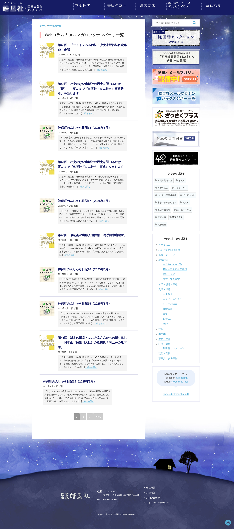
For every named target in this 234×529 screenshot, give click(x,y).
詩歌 (165, 323)
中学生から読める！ (166, 201)
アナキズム (161, 187)
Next (98, 416)
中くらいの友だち (172, 263)
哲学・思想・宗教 (168, 283)
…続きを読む (101, 69)
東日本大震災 (162, 209)
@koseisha (181, 377)
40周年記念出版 (164, 179)
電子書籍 (160, 223)
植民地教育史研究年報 (175, 268)
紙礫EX (167, 318)
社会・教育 (164, 343)
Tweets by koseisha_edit (176, 393)
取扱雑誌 (163, 259)
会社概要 (150, 486)
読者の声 (160, 216)
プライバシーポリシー (157, 502)
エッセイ (168, 292)
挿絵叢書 (168, 308)
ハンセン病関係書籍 (166, 194)
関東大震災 (176, 216)
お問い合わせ (153, 496)
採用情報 (150, 491)
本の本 (162, 333)
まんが (180, 179)
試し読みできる (182, 209)
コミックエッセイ (172, 298)
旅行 (160, 328)
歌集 (165, 313)
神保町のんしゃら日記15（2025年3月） (84, 302)
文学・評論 (164, 288)
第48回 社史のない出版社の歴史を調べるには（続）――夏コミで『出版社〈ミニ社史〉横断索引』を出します (91, 87)
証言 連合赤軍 (171, 278)
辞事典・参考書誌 (168, 357)
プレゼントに (187, 194)
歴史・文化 (164, 338)
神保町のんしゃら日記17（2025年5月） (84, 200)
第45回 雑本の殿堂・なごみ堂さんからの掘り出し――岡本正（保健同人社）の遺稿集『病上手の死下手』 (92, 341)
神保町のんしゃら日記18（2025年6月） (84, 126)
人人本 (184, 201)
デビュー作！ (179, 187)
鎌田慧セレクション (173, 347)
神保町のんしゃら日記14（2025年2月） (69, 380)
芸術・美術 (164, 352)
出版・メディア (166, 254)
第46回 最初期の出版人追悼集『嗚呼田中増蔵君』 (92, 234)
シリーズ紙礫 (170, 303)
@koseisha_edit (179, 381)
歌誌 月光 (169, 273)
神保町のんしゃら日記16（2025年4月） (84, 268)
